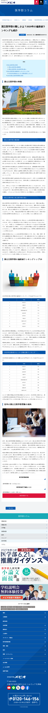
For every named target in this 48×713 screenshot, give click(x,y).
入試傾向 (3, 607)
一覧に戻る (10, 508)
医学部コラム (24, 516)
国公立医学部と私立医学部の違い (17, 69)
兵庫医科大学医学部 (21, 609)
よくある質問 (6, 667)
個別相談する (24, 495)
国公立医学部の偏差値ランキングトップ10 (18, 71)
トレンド (3, 538)
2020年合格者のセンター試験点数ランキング (20, 73)
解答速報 (5, 621)
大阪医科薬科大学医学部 (8, 609)
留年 (2, 535)
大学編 (3, 527)
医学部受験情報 (24, 477)
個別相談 (41, 2)
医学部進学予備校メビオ (24, 487)
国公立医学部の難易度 (15, 67)
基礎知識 (3, 531)
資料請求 (36, 2)
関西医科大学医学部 (29, 607)
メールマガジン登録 (8, 658)
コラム (3, 544)
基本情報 (3, 541)
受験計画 (3, 525)
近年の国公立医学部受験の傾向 (15, 75)
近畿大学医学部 (17, 607)
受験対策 (3, 521)
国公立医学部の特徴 (12, 65)
